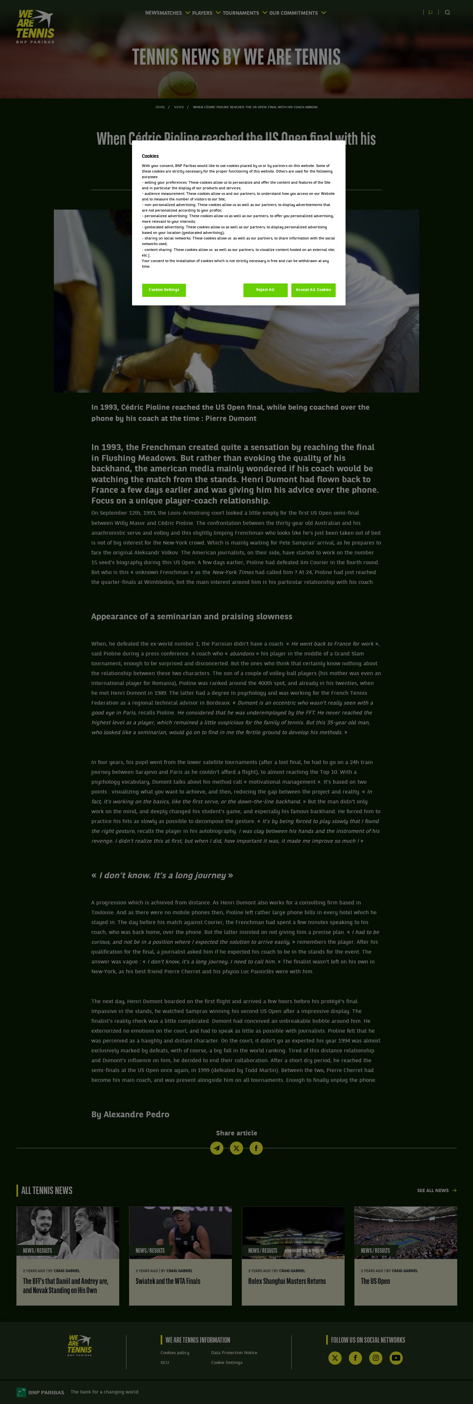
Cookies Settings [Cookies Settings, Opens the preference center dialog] (164, 290)
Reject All (265, 290)
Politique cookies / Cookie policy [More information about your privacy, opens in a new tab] (171, 272)
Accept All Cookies (313, 290)
